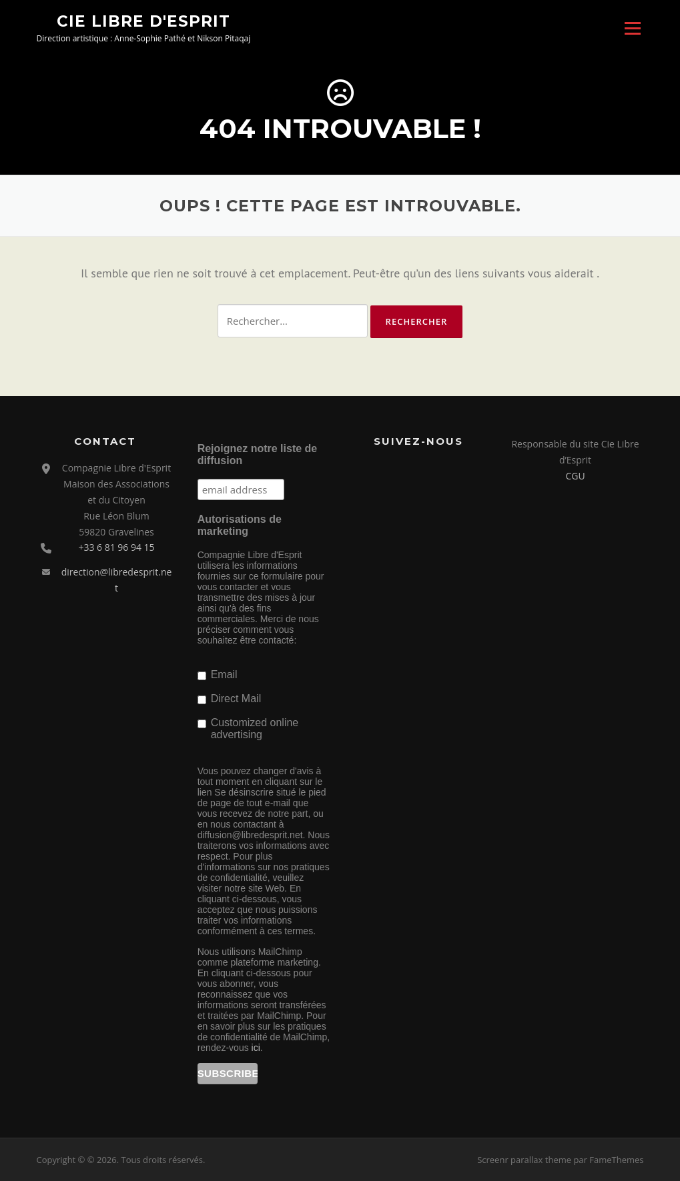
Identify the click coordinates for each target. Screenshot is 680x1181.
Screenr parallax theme (524, 1160)
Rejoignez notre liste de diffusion (258, 454)
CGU (575, 475)
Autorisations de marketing (240, 525)
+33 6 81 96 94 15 (116, 547)
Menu (632, 28)
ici (256, 1047)
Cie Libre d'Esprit (143, 20)
